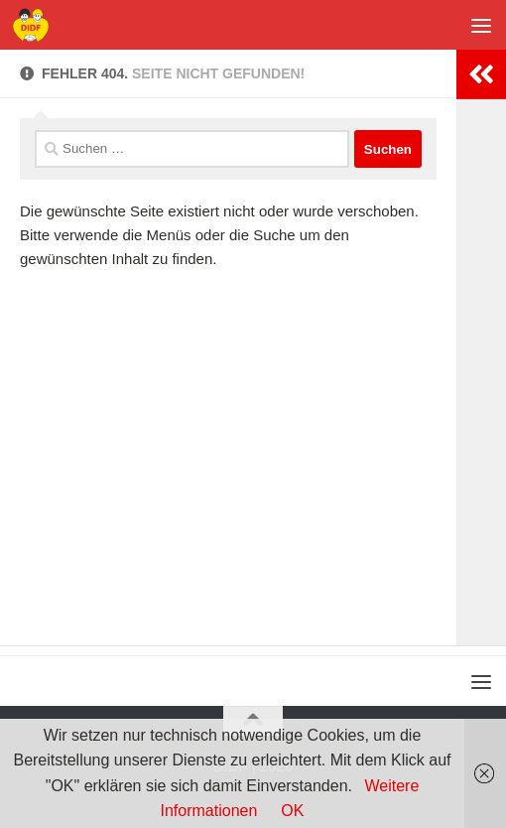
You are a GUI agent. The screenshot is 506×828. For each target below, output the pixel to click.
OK (292, 810)
